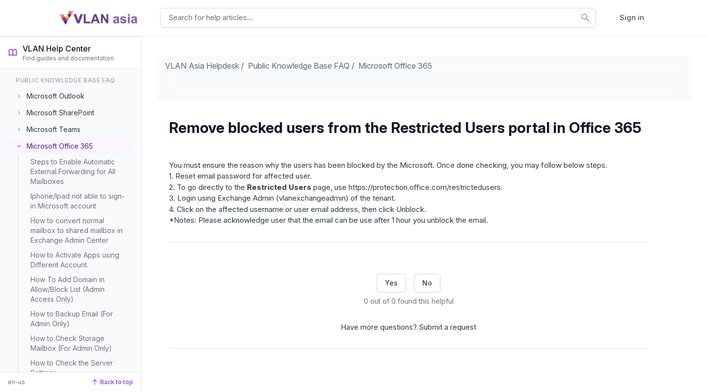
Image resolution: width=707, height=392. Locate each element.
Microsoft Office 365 (395, 66)
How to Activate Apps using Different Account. (74, 260)
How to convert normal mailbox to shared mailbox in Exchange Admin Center (76, 230)
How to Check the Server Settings (71, 368)
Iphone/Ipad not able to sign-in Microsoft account (77, 201)
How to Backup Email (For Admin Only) (71, 319)
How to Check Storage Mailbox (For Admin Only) (71, 343)
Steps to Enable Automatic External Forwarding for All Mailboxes (72, 171)
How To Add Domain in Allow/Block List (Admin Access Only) (67, 289)
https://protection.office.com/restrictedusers (425, 187)
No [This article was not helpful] (427, 283)
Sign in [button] (632, 17)
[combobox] (378, 18)
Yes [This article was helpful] (391, 283)
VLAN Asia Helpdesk (202, 66)
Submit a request (447, 327)
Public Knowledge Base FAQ (299, 66)
